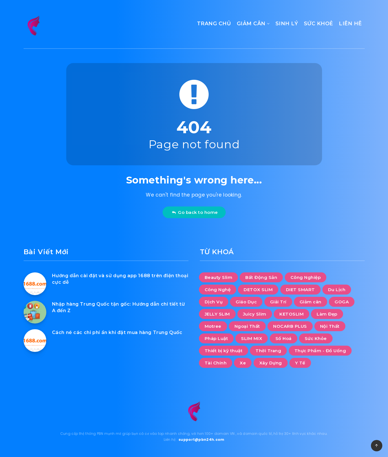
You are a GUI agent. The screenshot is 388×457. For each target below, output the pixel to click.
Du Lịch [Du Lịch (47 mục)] (337, 289)
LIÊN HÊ (350, 23)
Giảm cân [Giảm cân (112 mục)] (310, 301)
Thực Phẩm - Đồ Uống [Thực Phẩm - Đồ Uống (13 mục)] (320, 350)
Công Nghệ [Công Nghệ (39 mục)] (218, 289)
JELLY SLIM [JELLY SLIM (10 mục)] (217, 314)
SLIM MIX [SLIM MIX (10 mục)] (251, 338)
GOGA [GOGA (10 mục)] (342, 301)
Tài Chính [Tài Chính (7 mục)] (216, 363)
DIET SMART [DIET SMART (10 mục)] (300, 289)
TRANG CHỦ (214, 23)
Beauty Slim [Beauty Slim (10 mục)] (219, 277)
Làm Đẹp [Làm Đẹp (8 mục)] (327, 314)
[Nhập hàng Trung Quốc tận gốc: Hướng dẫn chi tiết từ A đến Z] (35, 312)
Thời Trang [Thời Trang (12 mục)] (268, 350)
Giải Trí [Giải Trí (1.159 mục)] (278, 301)
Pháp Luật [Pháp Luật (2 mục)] (216, 338)
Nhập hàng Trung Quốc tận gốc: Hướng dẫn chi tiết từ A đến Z (118, 307)
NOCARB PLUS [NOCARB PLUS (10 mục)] (290, 326)
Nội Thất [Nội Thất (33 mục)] (330, 326)
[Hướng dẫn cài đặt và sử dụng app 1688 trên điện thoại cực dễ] (35, 283)
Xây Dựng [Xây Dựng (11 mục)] (270, 363)
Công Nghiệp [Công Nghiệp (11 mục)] (306, 277)
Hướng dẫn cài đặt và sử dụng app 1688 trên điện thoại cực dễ (120, 279)
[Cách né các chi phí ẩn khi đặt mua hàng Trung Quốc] (35, 340)
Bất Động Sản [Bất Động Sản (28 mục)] (261, 277)
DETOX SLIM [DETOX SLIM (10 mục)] (258, 289)
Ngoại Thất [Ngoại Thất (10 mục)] (247, 326)
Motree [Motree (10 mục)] (213, 326)
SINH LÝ (286, 23)
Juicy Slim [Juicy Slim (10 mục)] (254, 314)
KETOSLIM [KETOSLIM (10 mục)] (291, 314)
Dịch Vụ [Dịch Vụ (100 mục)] (214, 301)
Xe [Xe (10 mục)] (243, 363)
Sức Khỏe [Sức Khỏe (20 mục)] (316, 338)
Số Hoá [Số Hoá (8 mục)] (283, 338)
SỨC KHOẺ (318, 23)
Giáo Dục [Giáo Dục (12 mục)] (246, 301)
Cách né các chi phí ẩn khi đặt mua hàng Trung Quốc (117, 332)
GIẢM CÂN (251, 23)
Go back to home (195, 212)
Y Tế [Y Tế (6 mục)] (300, 363)
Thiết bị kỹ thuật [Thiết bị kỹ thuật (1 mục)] (224, 350)
